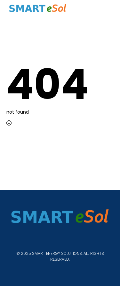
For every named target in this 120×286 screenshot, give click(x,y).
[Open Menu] (108, 10)
